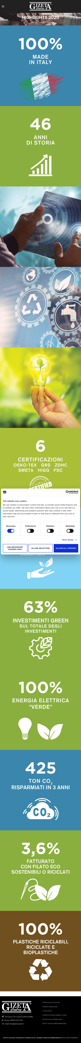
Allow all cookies (66, 548)
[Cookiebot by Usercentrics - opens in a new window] (67, 492)
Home (33, 22)
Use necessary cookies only (15, 548)
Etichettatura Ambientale (52, 1019)
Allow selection (40, 548)
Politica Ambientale (49, 1006)
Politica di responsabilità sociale (54, 1015)
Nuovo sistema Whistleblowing (54, 1023)
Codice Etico (47, 1011)
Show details (68, 540)
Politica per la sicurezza (51, 1002)
